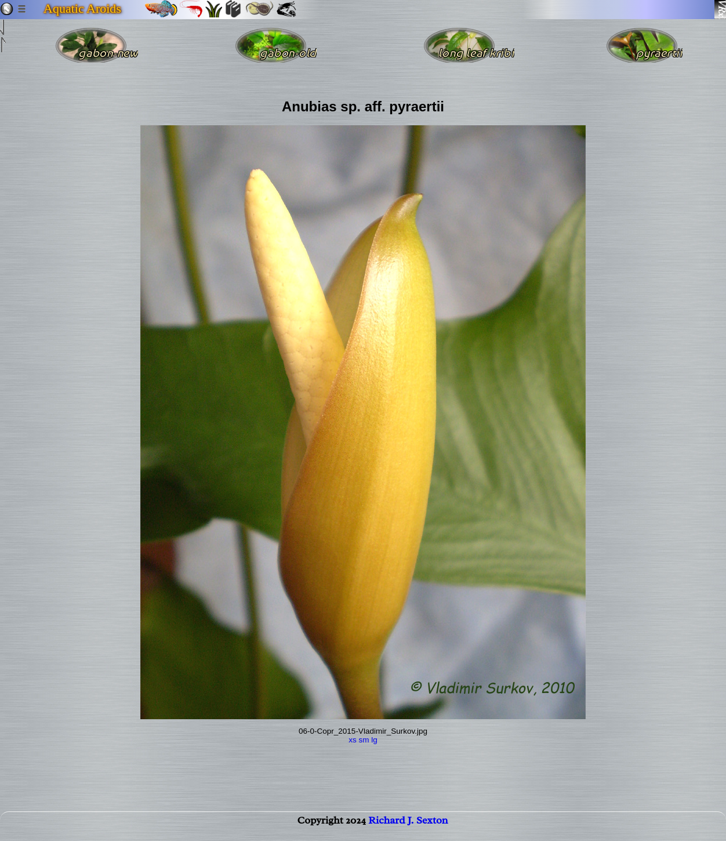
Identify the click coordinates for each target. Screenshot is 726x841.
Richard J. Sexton (408, 827)
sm (363, 739)
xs (353, 739)
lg (374, 739)
